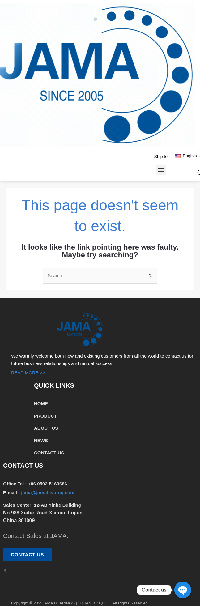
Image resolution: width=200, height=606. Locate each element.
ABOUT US (46, 428)
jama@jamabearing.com (48, 493)
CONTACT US (49, 452)
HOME (41, 403)
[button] (161, 170)
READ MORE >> (28, 373)
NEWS (41, 440)
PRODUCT (45, 416)
